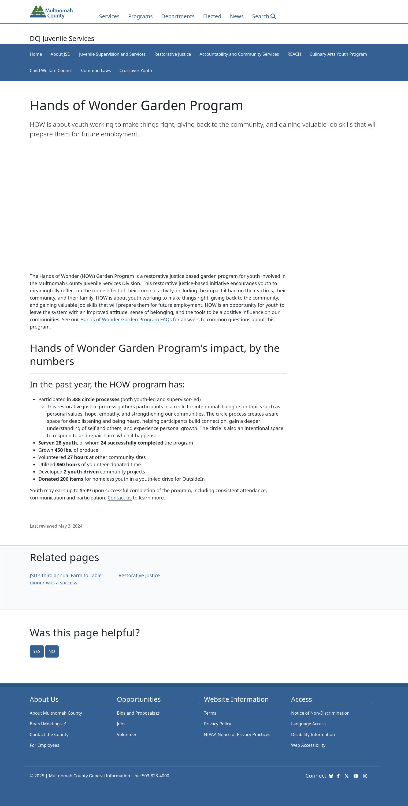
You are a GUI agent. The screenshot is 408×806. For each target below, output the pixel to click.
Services (109, 16)
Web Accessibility (308, 745)
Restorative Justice (172, 54)
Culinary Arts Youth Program (338, 54)
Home (36, 54)
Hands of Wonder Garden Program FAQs (126, 319)
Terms (210, 713)
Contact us (119, 497)
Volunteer (126, 734)
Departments (178, 16)
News (237, 16)
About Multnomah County (56, 713)
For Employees (44, 745)
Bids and (139, 713)
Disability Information (313, 734)
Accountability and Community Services (239, 54)
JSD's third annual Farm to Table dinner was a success (66, 579)
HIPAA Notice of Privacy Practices (237, 734)
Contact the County (49, 734)
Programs (140, 16)
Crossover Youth (135, 70)
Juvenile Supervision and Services (112, 54)
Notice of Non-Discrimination (320, 713)
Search (260, 16)
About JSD (61, 54)
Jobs (121, 724)
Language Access (308, 724)
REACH (294, 54)
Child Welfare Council (51, 70)
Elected (212, 16)
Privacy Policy (217, 724)
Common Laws (96, 70)
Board (48, 724)
